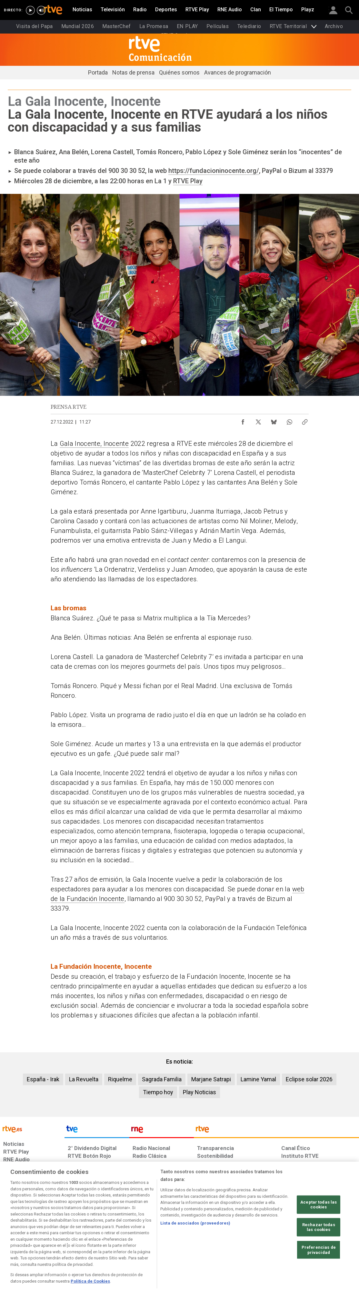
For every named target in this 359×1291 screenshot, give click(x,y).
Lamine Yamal (258, 1079)
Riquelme (120, 1079)
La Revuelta (83, 1079)
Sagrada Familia (162, 1079)
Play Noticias (199, 1092)
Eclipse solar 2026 (309, 1079)
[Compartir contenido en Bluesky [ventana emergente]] (274, 420)
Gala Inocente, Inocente (94, 443)
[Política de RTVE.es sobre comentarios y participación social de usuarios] (330, 1241)
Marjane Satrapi (211, 1079)
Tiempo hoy (158, 1092)
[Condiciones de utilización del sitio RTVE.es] (13, 1241)
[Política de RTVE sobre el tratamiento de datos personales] (59, 1241)
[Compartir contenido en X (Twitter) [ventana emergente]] (258, 420)
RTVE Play (188, 181)
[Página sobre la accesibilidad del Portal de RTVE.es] (216, 1241)
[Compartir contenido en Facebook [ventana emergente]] (243, 420)
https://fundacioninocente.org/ (213, 171)
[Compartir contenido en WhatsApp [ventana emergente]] (289, 420)
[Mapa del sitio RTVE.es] (252, 1241)
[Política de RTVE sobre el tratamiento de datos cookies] (114, 1241)
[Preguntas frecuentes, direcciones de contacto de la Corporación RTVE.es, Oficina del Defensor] (283, 1241)
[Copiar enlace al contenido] (305, 420)
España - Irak (43, 1079)
